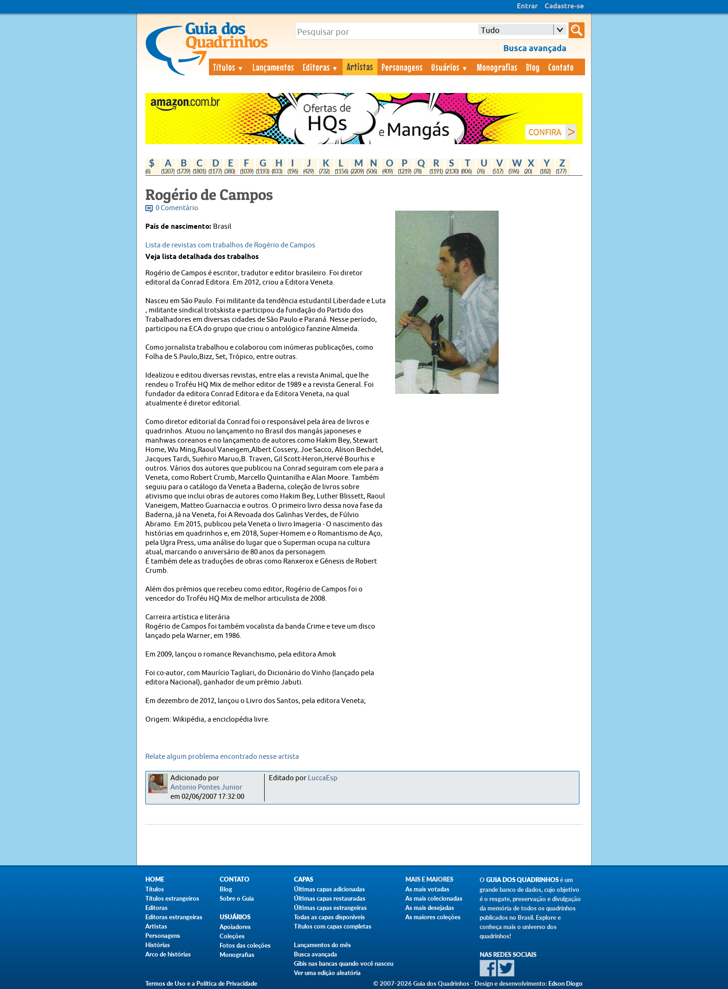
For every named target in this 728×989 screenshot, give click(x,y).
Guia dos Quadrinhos (522, 879)
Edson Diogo (565, 983)
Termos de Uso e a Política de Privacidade (201, 983)
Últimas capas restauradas (329, 898)
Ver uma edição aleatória (327, 972)
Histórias (157, 945)
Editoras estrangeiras (173, 917)
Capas (303, 879)
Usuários (449, 67)
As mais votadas (427, 889)
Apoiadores (235, 926)
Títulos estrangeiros (172, 898)
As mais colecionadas (433, 898)
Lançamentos (273, 67)
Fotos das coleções (245, 945)
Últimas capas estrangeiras (330, 907)
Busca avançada (315, 954)
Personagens (402, 67)
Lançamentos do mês (322, 945)
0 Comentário (177, 208)
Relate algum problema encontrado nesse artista (222, 756)
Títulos (228, 67)
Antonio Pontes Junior (206, 787)
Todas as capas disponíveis (329, 917)
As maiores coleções (433, 917)
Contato (561, 67)
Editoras (321, 67)
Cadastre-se (564, 6)
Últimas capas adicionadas (329, 889)
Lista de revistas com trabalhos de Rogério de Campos (230, 245)
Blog (533, 67)
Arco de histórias (168, 954)
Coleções (232, 936)
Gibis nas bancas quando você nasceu (343, 963)
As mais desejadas (429, 907)
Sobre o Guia (237, 898)
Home (154, 879)
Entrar (527, 6)
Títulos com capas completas (332, 926)
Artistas (360, 66)
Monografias (497, 67)
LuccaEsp (323, 778)
